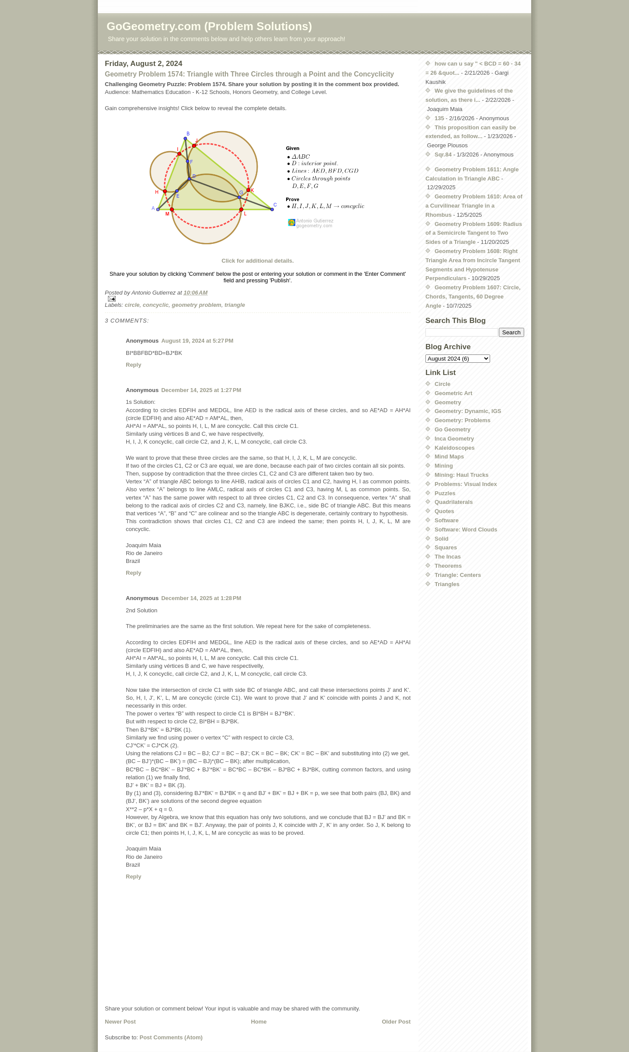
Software (447, 520)
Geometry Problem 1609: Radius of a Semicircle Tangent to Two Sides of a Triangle (473, 233)
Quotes (444, 511)
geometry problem (196, 305)
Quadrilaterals (454, 502)
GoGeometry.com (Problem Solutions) (209, 26)
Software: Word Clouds (466, 529)
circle (132, 305)
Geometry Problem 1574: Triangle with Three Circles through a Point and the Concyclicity (249, 74)
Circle (442, 384)
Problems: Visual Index (466, 484)
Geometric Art (453, 393)
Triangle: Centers (458, 575)
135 (439, 118)
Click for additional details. (257, 260)
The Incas (448, 556)
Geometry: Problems (463, 420)
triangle (235, 305)
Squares (446, 547)
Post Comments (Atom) (171, 1037)
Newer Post (120, 1021)
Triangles (447, 584)
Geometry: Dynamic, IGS (468, 411)
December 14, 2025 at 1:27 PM (201, 390)
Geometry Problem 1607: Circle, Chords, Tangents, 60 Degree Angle (473, 296)
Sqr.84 (443, 154)
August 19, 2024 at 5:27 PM (197, 340)
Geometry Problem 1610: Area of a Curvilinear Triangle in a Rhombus (473, 205)
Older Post (396, 1021)
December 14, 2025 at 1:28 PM (201, 598)
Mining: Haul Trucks (462, 475)
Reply (133, 364)
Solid (442, 538)
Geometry (448, 402)
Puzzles (445, 493)
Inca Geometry (454, 438)
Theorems (448, 565)
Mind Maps (449, 456)
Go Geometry (452, 429)
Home (258, 1021)
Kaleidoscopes (455, 447)
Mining (444, 465)
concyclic (156, 305)
